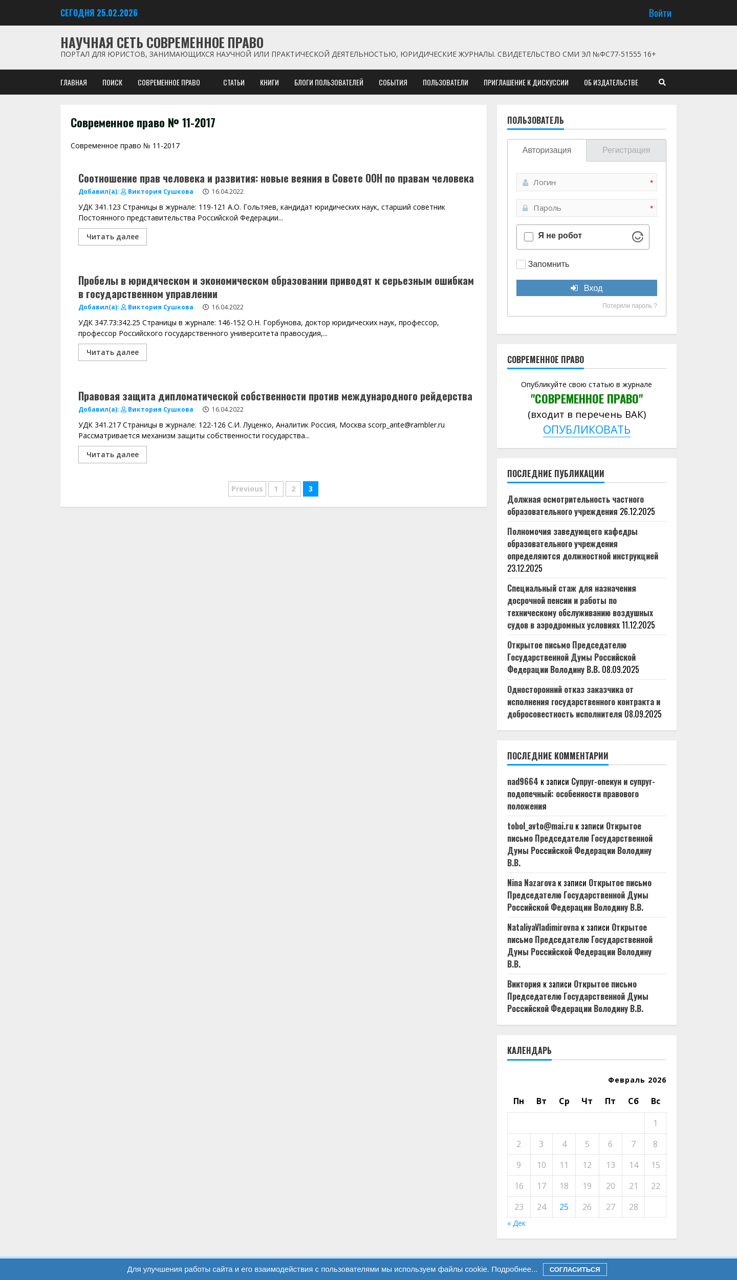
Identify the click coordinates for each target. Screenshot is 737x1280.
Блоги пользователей (328, 82)
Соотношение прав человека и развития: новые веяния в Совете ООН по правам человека (276, 178)
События (393, 82)
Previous (247, 488)
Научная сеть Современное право (162, 42)
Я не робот (560, 236)
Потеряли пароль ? (629, 305)
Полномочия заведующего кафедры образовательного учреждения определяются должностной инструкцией (582, 543)
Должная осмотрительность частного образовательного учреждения (575, 505)
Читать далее (112, 236)
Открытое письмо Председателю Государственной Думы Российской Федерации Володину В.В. (571, 657)
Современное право (169, 82)
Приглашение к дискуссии (526, 82)
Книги (269, 82)
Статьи (234, 82)
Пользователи (445, 82)
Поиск (112, 82)
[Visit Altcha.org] (637, 236)
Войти (660, 12)
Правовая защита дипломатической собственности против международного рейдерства (275, 395)
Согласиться (575, 1269)
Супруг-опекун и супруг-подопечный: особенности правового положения (581, 793)
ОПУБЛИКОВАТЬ (587, 429)
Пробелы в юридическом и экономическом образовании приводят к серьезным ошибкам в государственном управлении (276, 287)
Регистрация (626, 150)
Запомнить (549, 264)
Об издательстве (611, 82)
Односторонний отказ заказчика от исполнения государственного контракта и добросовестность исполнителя (583, 701)
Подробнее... (513, 1269)
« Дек (516, 1223)
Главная (73, 82)
